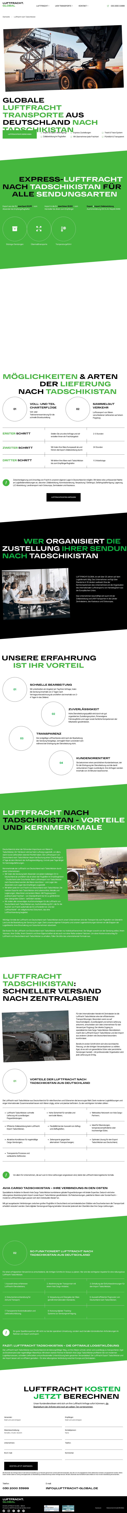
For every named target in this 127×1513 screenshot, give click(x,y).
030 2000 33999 (16, 1488)
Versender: (8, 1417)
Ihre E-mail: (8, 1453)
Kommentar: (69, 1453)
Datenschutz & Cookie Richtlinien (115, 1508)
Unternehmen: (9, 1443)
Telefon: (68, 1443)
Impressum (98, 1508)
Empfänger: (69, 1417)
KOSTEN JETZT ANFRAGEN (21, 1466)
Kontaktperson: (70, 1430)
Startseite (6, 17)
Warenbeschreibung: (11, 1430)
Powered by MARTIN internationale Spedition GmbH (16, 1508)
